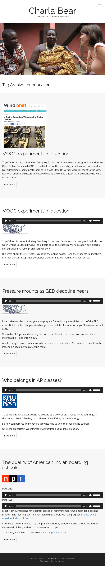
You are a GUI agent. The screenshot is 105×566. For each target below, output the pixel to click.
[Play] (6, 220)
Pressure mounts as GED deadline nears (45, 291)
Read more (9, 184)
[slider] (48, 220)
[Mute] (90, 220)
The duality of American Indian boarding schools (45, 465)
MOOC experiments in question (35, 153)
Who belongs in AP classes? (32, 380)
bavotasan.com (58, 561)
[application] (52, 221)
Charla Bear (52, 11)
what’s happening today (52, 532)
